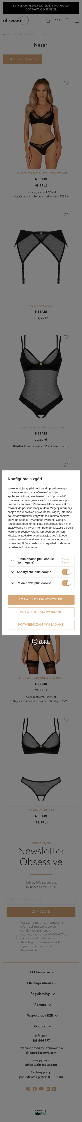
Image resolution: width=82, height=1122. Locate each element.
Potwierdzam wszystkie (41, 599)
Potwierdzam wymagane (41, 624)
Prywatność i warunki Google (46, 519)
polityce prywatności (37, 512)
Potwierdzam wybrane (41, 612)
